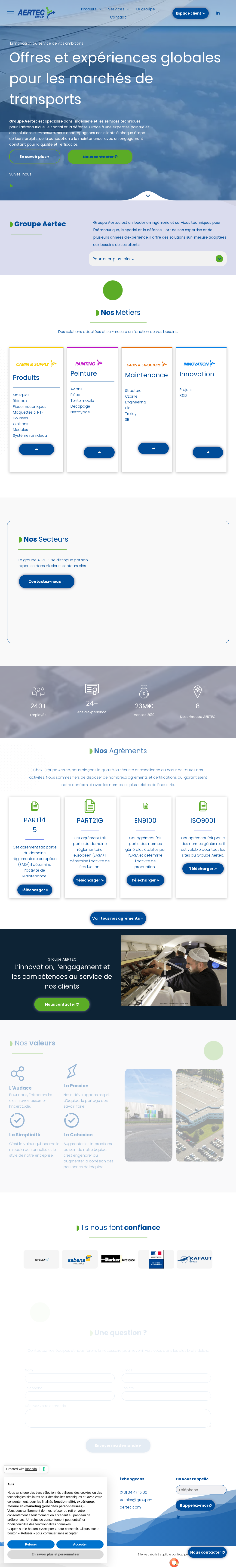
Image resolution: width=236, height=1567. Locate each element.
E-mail (127, 1370)
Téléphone (33, 1388)
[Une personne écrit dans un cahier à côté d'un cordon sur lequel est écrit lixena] (148, 1115)
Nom (29, 1370)
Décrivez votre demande (45, 1406)
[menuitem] (91, 9)
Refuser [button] (31, 1544)
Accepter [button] (80, 1544)
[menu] (10, 13)
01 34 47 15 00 (135, 1492)
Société (128, 1388)
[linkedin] (217, 13)
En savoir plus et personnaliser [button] (55, 1554)
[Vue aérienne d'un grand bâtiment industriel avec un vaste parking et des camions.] (200, 1115)
